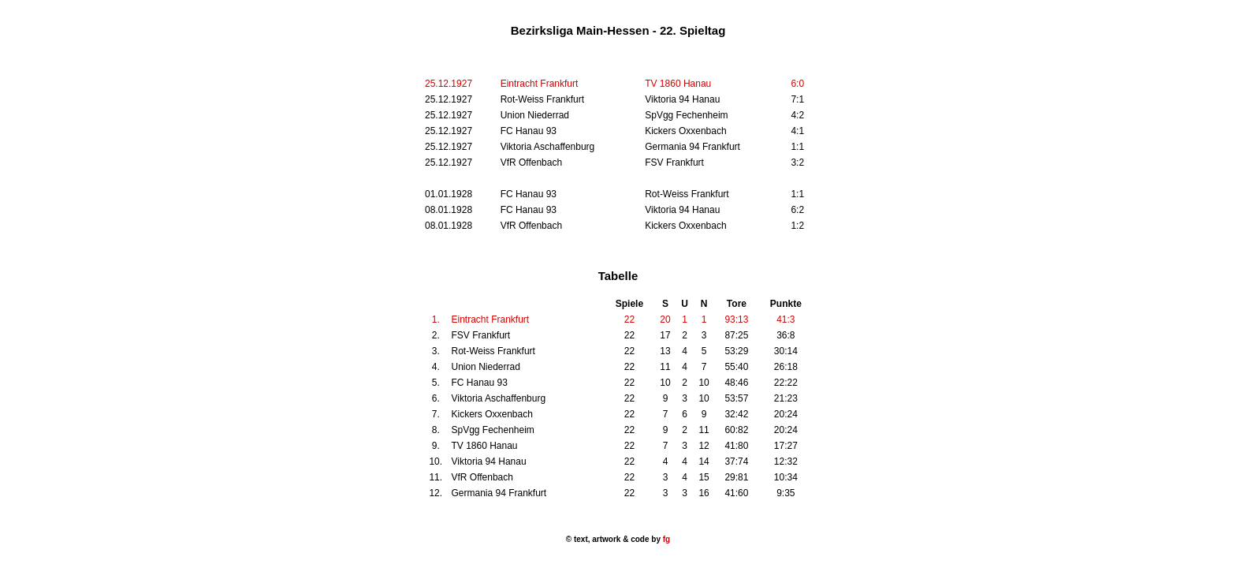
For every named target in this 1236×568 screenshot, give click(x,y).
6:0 (797, 83)
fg (665, 539)
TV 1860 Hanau (678, 83)
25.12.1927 (448, 83)
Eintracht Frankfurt (540, 83)
